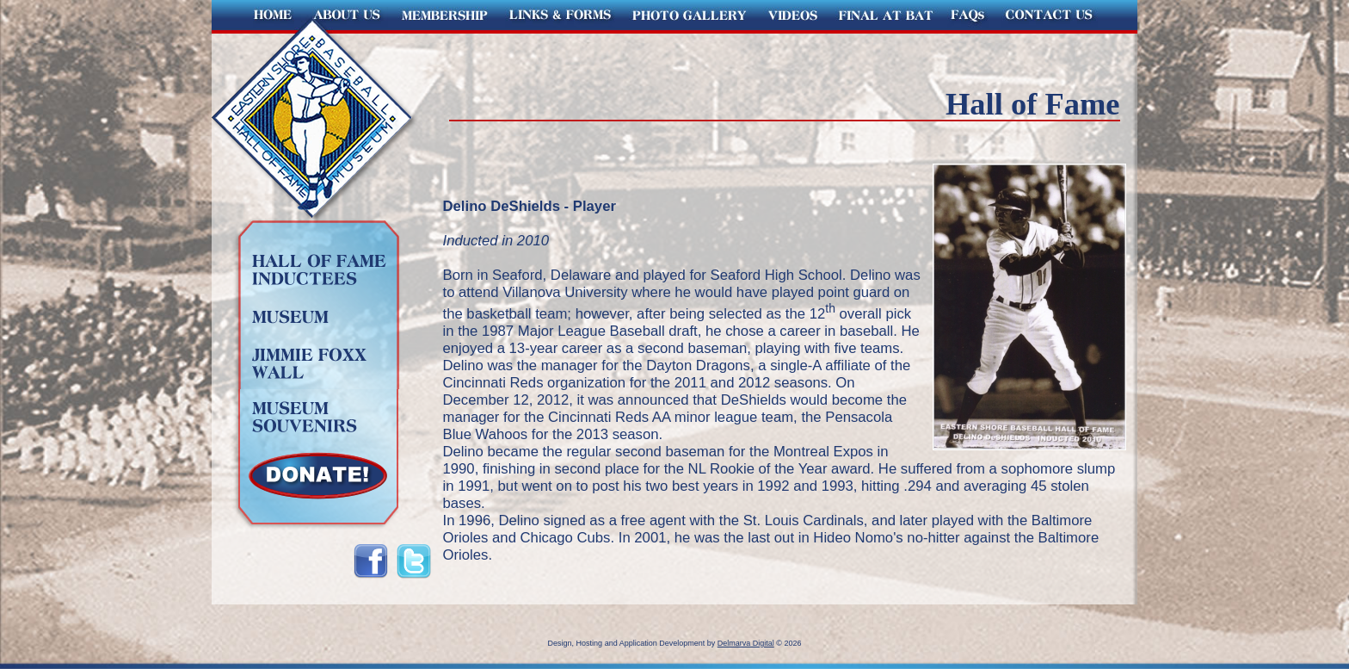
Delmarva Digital (746, 643)
